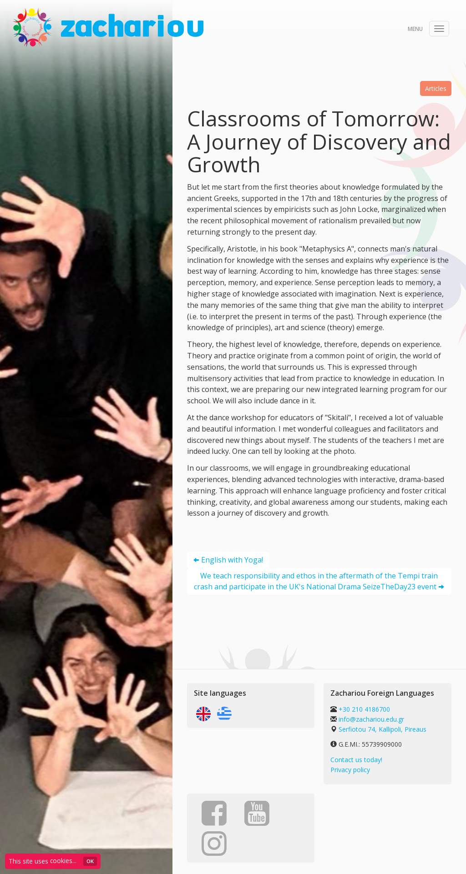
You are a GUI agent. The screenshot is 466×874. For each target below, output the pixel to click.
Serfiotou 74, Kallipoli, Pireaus (382, 729)
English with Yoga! (232, 560)
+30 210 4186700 (363, 709)
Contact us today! (356, 759)
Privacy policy (350, 769)
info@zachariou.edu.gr (371, 719)
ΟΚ (90, 861)
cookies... (63, 860)
